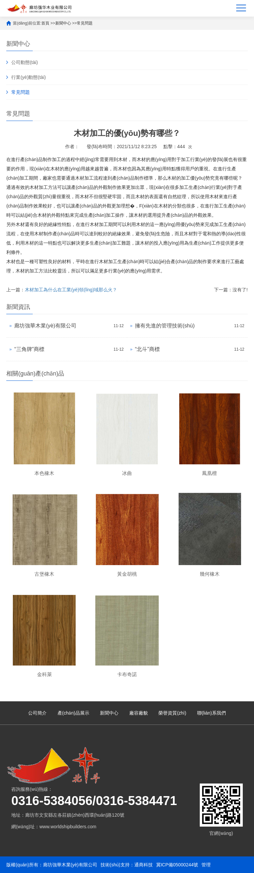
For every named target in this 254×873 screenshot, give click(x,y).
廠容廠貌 (138, 713)
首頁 (45, 23)
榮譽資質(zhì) (172, 713)
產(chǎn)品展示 (73, 713)
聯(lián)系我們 (211, 713)
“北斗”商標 (147, 349)
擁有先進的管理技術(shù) (164, 325)
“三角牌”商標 (29, 349)
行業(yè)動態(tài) (28, 77)
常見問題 (85, 23)
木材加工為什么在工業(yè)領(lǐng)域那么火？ (71, 289)
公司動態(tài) (24, 62)
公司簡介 (37, 713)
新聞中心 (63, 23)
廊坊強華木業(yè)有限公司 (45, 325)
